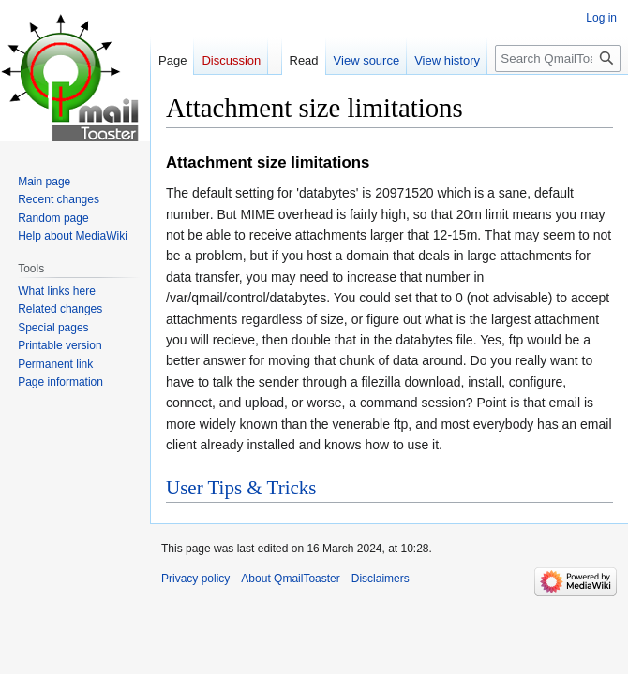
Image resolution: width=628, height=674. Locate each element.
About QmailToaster (290, 578)
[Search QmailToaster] (558, 58)
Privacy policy (195, 578)
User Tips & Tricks (241, 487)
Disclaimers (380, 578)
